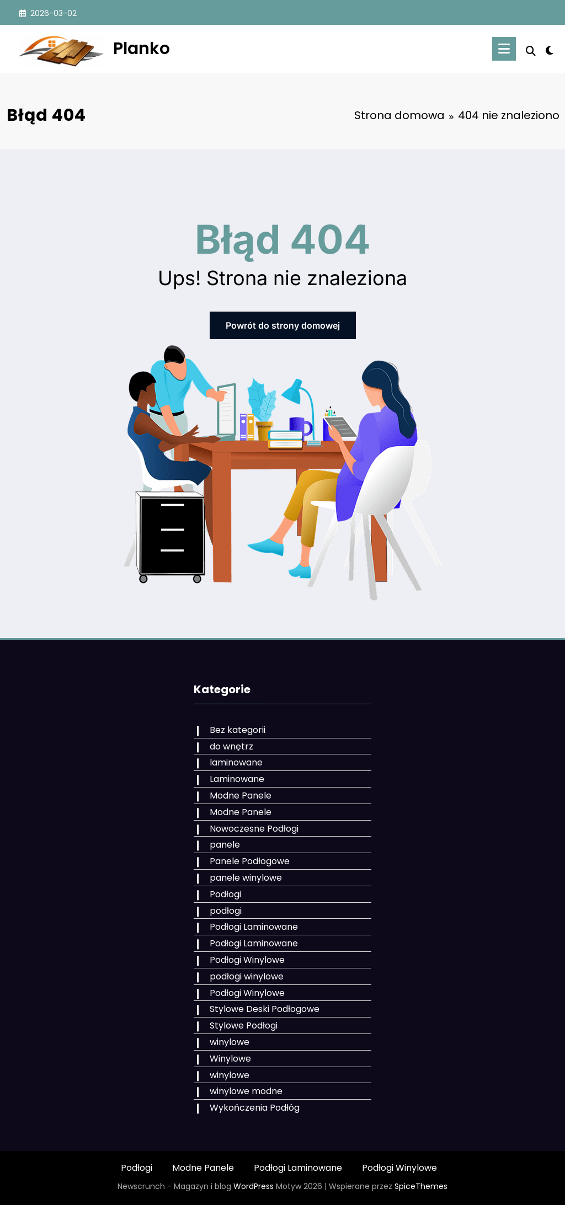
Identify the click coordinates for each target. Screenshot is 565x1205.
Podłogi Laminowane (254, 926)
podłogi (226, 910)
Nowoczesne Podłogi (254, 828)
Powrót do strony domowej (283, 325)
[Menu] (504, 49)
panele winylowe (246, 877)
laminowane (236, 762)
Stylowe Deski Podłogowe (264, 1009)
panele (225, 844)
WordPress (253, 1186)
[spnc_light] (549, 49)
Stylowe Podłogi (244, 1025)
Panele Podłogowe (250, 861)
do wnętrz (231, 746)
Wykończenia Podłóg (255, 1107)
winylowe (229, 1042)
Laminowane (237, 779)
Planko (141, 48)
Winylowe (230, 1058)
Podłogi (225, 894)
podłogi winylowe (247, 976)
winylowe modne (246, 1091)
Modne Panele (240, 795)
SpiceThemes (421, 1186)
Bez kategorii (237, 730)
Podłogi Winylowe (247, 960)
